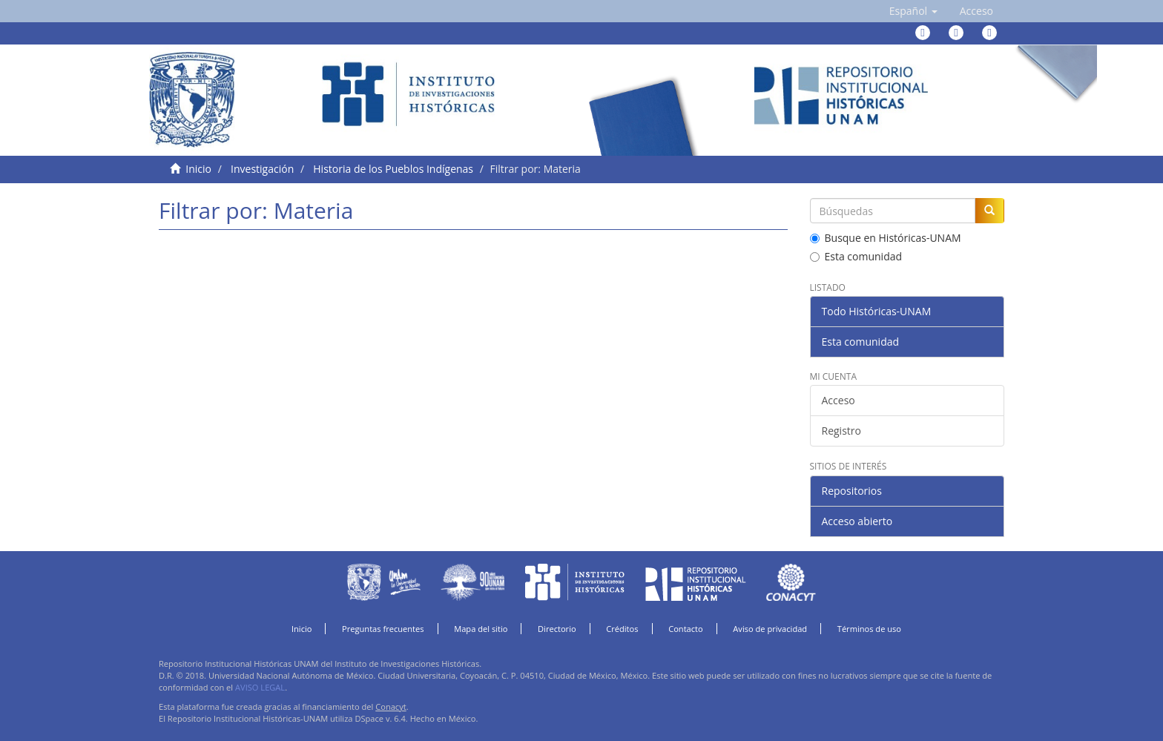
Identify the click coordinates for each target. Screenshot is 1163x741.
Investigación (262, 169)
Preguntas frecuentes (383, 628)
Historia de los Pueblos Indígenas (393, 169)
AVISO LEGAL (260, 687)
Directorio (557, 628)
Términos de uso (869, 628)
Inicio (198, 169)
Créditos (622, 628)
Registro (841, 431)
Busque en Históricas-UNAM (885, 238)
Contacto (685, 628)
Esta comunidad (856, 256)
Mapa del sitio (480, 628)
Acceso (838, 400)
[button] (913, 11)
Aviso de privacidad (770, 628)
